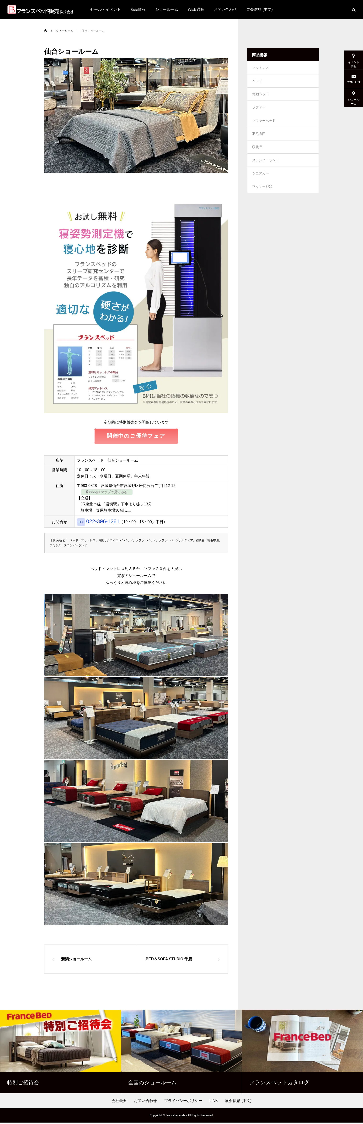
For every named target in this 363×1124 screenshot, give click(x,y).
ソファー (259, 111)
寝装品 (257, 155)
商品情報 (138, 9)
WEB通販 (196, 9)
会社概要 (119, 1102)
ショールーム (166, 9)
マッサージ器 (262, 198)
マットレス (260, 68)
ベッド (257, 83)
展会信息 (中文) (259, 9)
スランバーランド (265, 169)
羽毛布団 (259, 140)
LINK (213, 1102)
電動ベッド (260, 97)
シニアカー (260, 183)
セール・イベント (105, 9)
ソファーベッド (264, 126)
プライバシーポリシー (183, 1102)
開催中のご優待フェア (136, 436)
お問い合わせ (225, 9)
